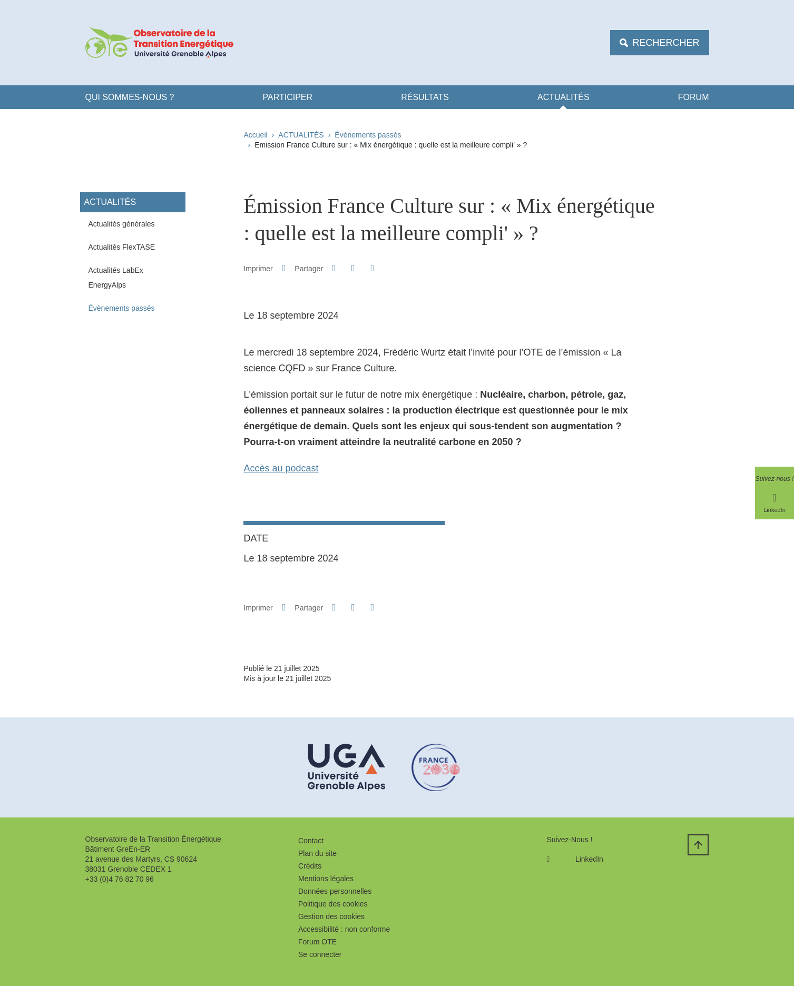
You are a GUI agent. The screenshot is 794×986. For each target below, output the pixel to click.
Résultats (425, 97)
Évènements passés (368, 135)
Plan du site (317, 853)
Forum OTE (317, 942)
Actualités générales (122, 224)
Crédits (309, 866)
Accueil (256, 135)
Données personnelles (334, 891)
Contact (311, 840)
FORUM (693, 97)
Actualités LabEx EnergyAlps (116, 277)
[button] (334, 268)
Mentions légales (326, 878)
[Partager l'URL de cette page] (372, 268)
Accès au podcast (280, 468)
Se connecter (320, 954)
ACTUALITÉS (563, 97)
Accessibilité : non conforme (344, 929)
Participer (288, 97)
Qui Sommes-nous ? (129, 97)
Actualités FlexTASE (122, 247)
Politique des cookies (333, 904)
